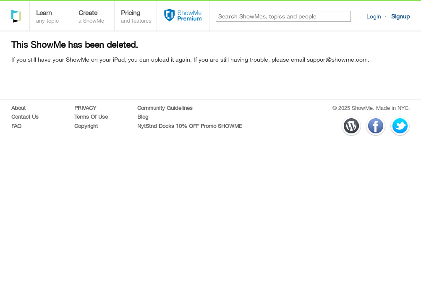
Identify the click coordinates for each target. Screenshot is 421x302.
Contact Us (25, 117)
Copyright (86, 126)
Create (96, 17)
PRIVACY (85, 108)
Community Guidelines (165, 108)
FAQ (16, 126)
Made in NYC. (393, 108)
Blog (142, 117)
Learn (54, 17)
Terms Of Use (91, 117)
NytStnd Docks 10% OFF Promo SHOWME (189, 126)
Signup (400, 16)
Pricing (139, 17)
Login (373, 16)
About (18, 108)
